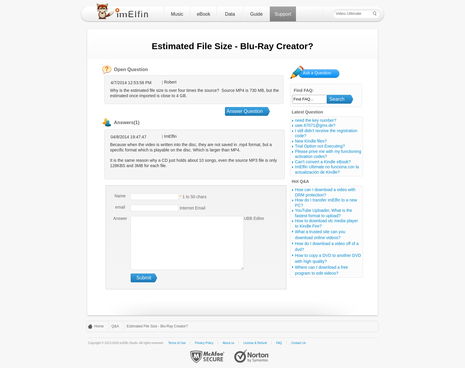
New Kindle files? (311, 141)
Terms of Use (177, 343)
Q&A (115, 326)
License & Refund (255, 343)
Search (337, 99)
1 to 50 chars (194, 196)
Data (230, 14)
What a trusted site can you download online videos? (320, 234)
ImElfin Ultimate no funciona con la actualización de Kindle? (327, 169)
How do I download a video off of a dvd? (327, 246)
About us (228, 343)
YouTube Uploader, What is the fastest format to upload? (323, 213)
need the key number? (315, 120)
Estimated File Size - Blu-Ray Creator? (157, 326)
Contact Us (298, 343)
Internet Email (192, 208)
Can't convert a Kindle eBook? (323, 161)
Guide (256, 14)
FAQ (279, 343)
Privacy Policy (204, 343)
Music (177, 14)
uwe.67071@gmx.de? (315, 125)
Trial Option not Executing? (320, 146)
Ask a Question (317, 73)
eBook (203, 14)
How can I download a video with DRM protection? (325, 192)
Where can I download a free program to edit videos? (321, 270)
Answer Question (245, 111)
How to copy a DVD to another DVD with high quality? (328, 258)
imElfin (124, 13)
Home (99, 326)
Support (283, 14)
